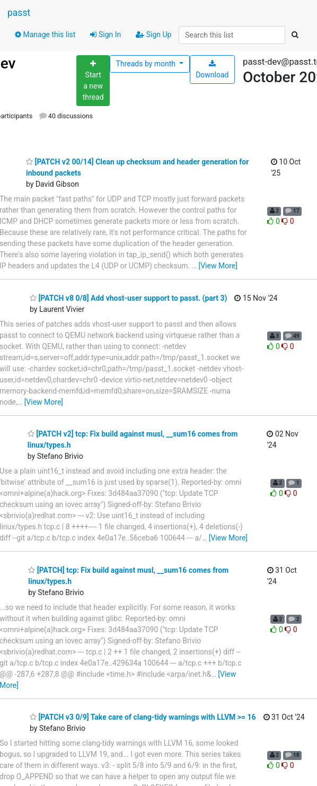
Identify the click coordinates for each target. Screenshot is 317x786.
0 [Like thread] (274, 221)
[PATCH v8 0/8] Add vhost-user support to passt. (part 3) (128, 298)
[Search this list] (232, 35)
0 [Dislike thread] (287, 221)
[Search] (294, 35)
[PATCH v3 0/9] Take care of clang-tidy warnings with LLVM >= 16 (143, 717)
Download (212, 69)
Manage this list (45, 34)
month (147, 63)
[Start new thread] (93, 81)
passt (18, 12)
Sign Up (153, 34)
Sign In (105, 34)
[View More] (217, 265)
